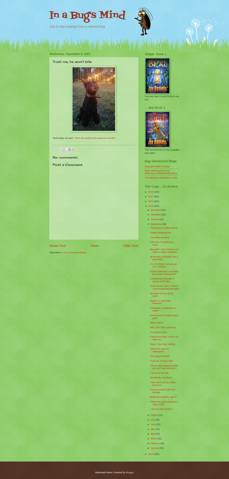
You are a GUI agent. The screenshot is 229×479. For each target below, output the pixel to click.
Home (94, 245)
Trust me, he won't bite (161, 361)
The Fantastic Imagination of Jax (161, 178)
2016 (151, 201)
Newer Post (57, 245)
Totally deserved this (160, 233)
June (153, 424)
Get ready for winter (160, 356)
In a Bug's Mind (87, 15)
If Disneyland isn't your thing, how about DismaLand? (164, 272)
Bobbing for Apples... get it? (163, 397)
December (156, 210)
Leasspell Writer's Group (157, 166)
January (155, 448)
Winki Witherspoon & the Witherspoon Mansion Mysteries (161, 172)
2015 (151, 206)
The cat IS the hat (159, 373)
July (153, 420)
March (154, 438)
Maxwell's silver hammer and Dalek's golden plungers (164, 250)
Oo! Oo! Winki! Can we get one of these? (163, 265)
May (153, 429)
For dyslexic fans (158, 332)
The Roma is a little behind (163, 228)
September (156, 224)
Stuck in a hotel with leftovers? (160, 302)
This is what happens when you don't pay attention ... (164, 367)
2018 (151, 192)
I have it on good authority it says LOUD (164, 403)
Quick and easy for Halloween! (159, 350)
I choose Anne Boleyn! (161, 409)
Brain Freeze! (156, 323)
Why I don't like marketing (163, 327)
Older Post (130, 245)
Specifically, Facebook (161, 377)
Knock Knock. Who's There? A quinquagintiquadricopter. (164, 287)
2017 (151, 197)
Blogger (129, 472)
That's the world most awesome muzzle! (94, 138)
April (153, 434)
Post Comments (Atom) (74, 252)
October (155, 219)
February (155, 443)
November (156, 214)
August (155, 415)
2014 (151, 454)
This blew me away (160, 237)
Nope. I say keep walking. (163, 344)
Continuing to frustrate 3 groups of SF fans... (162, 280)
